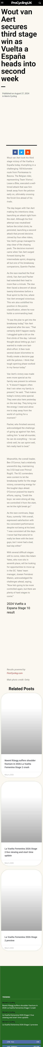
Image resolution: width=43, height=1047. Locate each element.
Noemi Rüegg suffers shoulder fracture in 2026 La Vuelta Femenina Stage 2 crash (20, 750)
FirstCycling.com (15, 673)
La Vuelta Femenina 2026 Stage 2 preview (20, 984)
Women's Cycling (8, 962)
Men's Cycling (10, 96)
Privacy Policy (15, 1032)
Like (37, 1001)
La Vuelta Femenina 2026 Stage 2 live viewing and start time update (21, 825)
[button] (15, 139)
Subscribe (35, 1015)
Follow (36, 1005)
